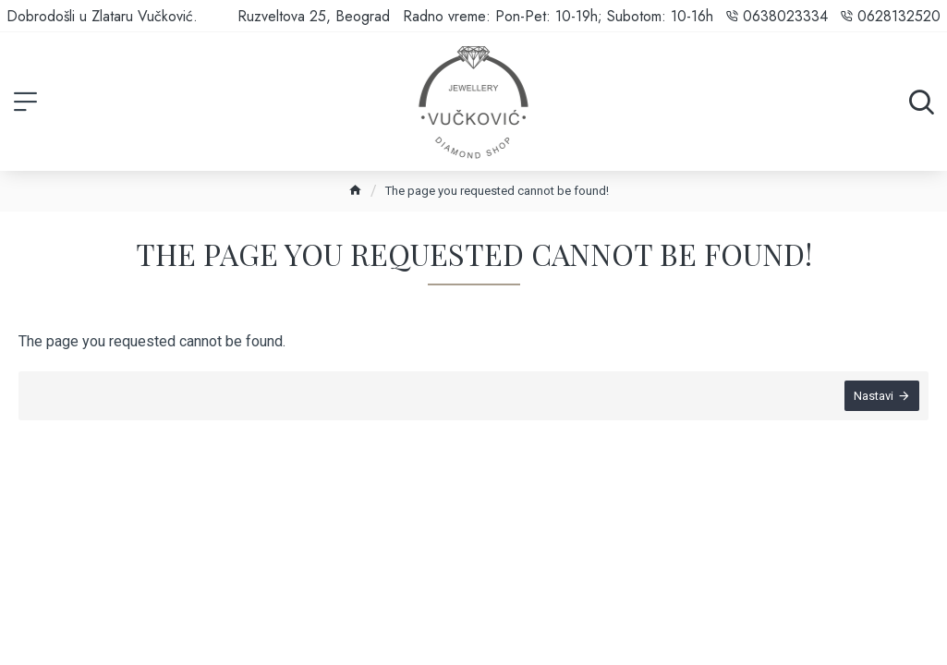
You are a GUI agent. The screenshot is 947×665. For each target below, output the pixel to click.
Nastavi (873, 396)
